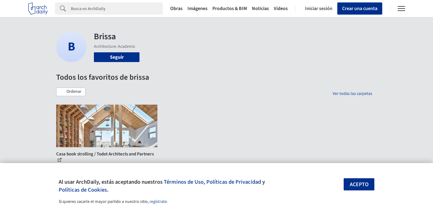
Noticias (260, 8)
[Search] (117, 8)
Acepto (359, 184)
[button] (70, 92)
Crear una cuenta (359, 8)
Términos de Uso (184, 182)
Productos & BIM (229, 8)
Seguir (117, 57)
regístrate (158, 202)
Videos (281, 8)
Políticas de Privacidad (233, 182)
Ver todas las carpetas (352, 94)
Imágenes (197, 8)
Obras (176, 8)
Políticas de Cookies (83, 190)
